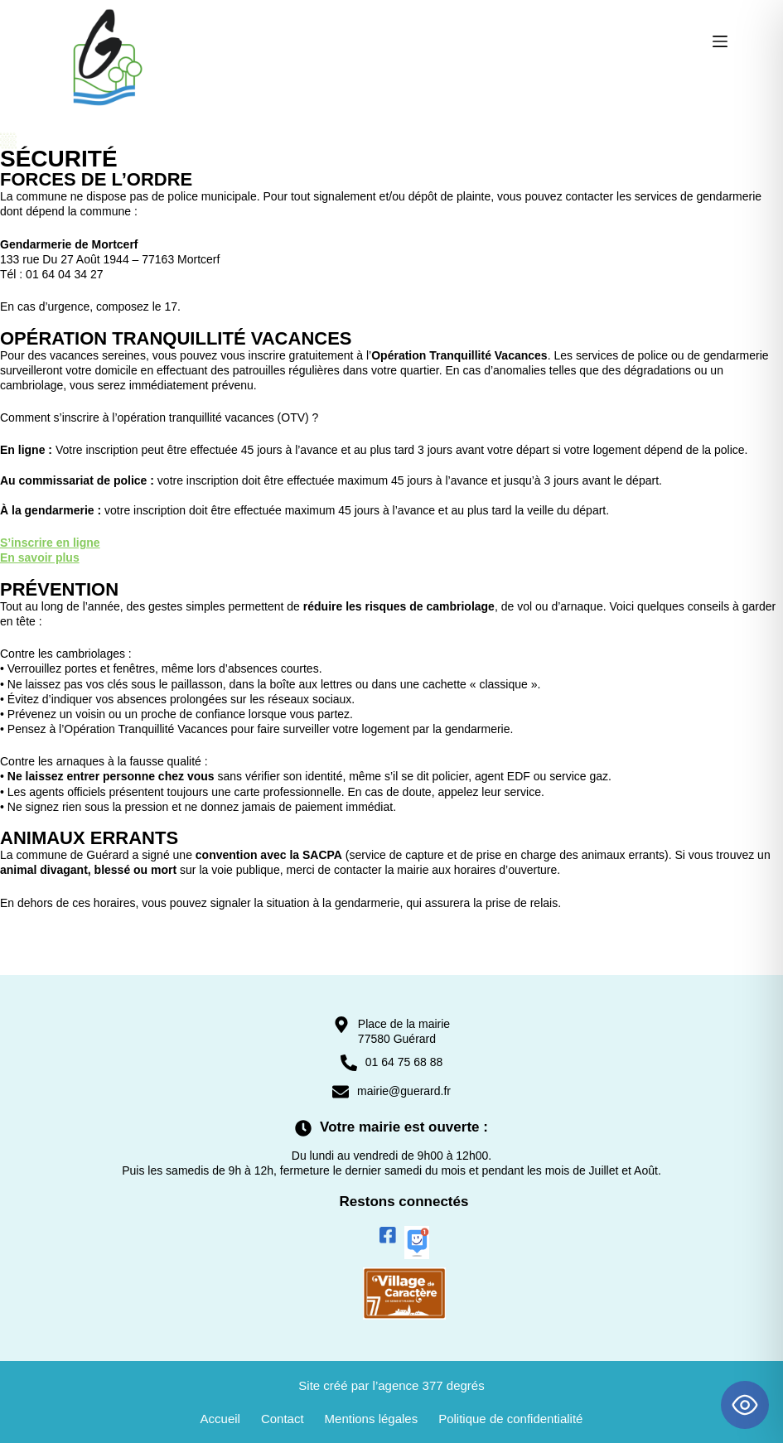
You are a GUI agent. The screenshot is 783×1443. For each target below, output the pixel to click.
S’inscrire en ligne (50, 542)
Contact (282, 1419)
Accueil (220, 1419)
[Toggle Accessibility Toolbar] (745, 1405)
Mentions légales (371, 1419)
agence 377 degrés (431, 1385)
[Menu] (720, 41)
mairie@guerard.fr (404, 1091)
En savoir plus (40, 557)
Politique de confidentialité (510, 1419)
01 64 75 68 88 (403, 1062)
